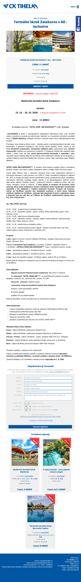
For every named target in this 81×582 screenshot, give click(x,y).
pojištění (55, 410)
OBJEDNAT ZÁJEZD (40, 86)
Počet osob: (18, 403)
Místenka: (18, 406)
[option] (21, 41)
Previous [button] (7, 41)
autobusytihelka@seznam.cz (59, 372)
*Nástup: (19, 388)
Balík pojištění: (17, 410)
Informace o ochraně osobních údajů (41, 420)
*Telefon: (18, 381)
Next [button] (74, 41)
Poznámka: (18, 395)
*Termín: (19, 391)
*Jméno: (19, 378)
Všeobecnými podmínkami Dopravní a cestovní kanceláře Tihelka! (40, 416)
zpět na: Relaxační (40, 18)
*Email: (19, 384)
